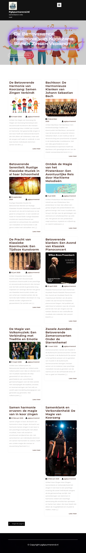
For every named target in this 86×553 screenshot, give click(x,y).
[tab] (59, 5)
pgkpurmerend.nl (19, 12)
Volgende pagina (18, 524)
